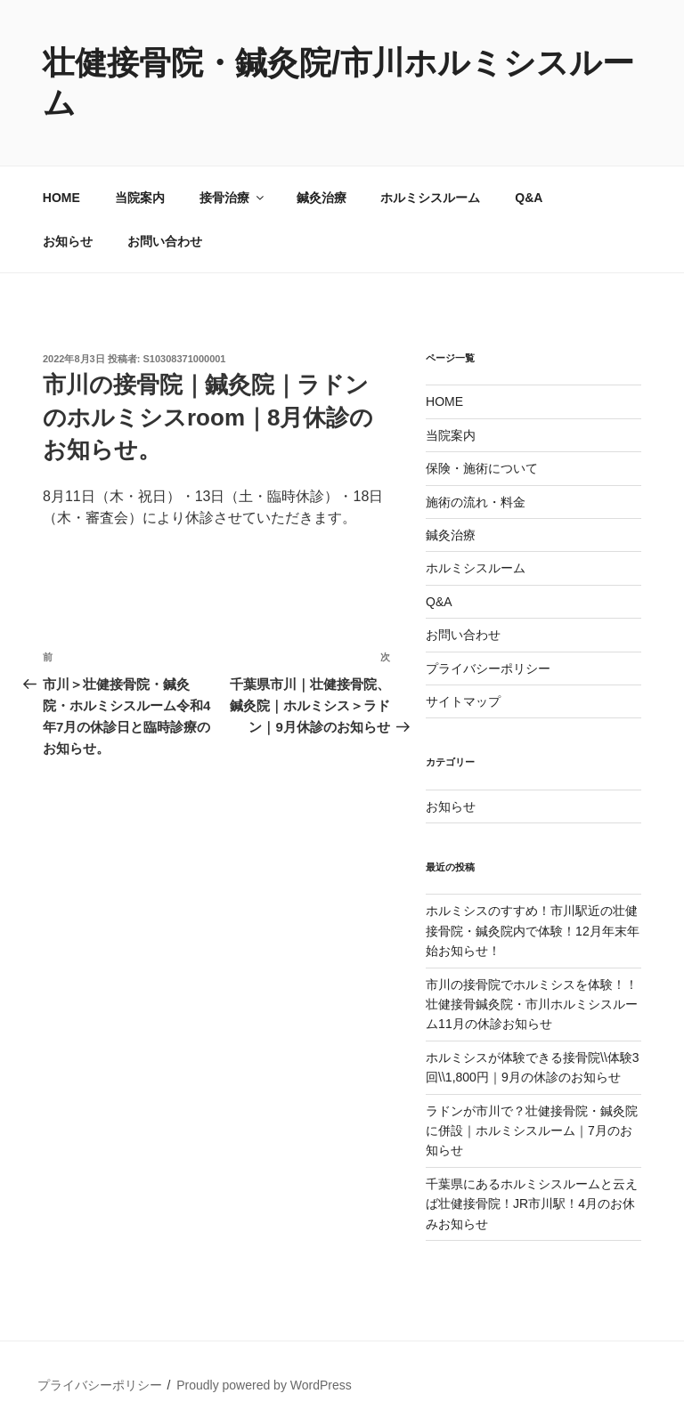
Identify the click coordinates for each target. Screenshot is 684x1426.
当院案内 (140, 197)
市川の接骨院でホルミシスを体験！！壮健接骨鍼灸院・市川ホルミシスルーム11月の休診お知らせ (532, 1004)
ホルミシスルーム (430, 197)
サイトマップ (463, 701)
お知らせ (68, 241)
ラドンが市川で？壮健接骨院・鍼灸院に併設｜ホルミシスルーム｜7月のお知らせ (532, 1131)
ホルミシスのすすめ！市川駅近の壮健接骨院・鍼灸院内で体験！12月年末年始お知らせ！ (532, 930)
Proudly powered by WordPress (264, 1385)
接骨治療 (233, 197)
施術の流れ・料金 (475, 502)
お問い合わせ (164, 241)
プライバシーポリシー (488, 668)
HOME (61, 197)
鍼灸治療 (321, 197)
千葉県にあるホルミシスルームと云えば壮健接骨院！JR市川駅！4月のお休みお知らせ (532, 1204)
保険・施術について (482, 468)
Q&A (528, 197)
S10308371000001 (184, 358)
